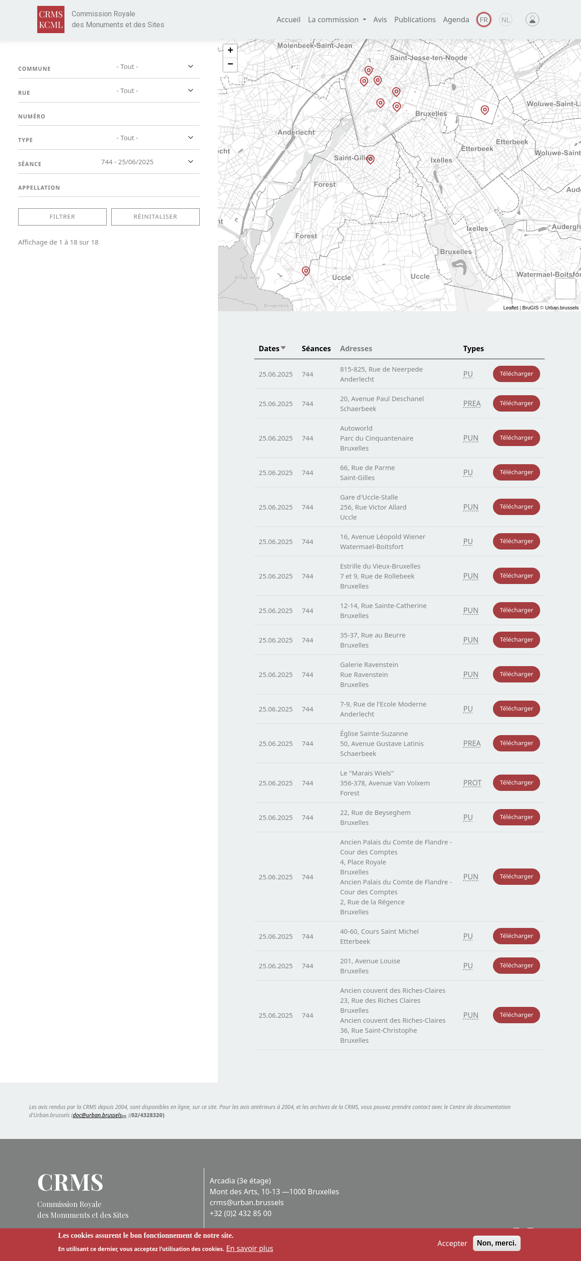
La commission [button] (334, 20)
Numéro (31, 116)
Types (473, 348)
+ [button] (230, 51)
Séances (316, 348)
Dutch (505, 19)
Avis (380, 20)
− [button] (230, 65)
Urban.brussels (562, 307)
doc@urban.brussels (100, 1115)
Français (484, 19)
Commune (34, 69)
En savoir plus (249, 1248)
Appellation (39, 187)
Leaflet (510, 307)
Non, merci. (497, 1243)
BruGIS (530, 307)
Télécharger (516, 373)
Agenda (456, 20)
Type (25, 140)
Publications (415, 20)
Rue (24, 93)
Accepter (453, 1243)
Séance (30, 164)
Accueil (289, 20)
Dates (273, 348)
